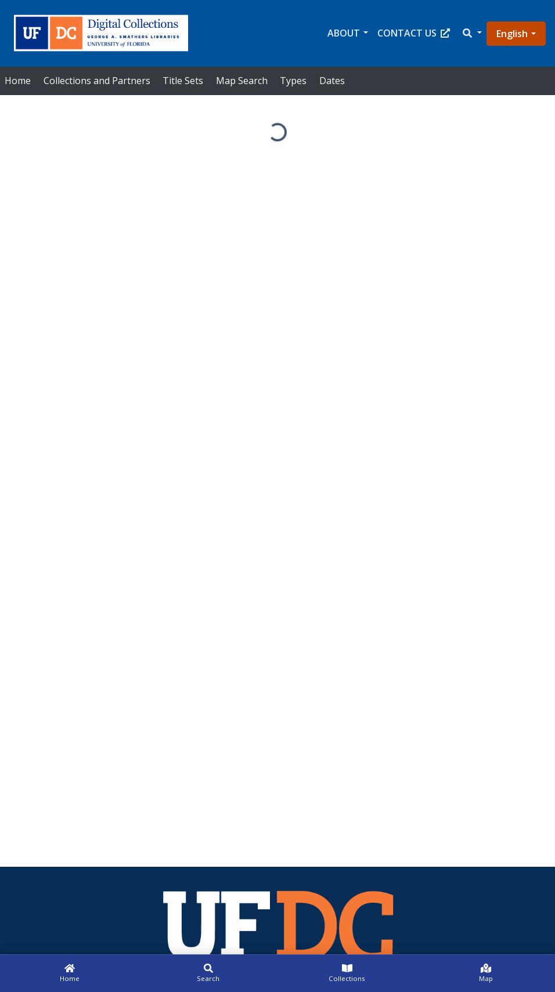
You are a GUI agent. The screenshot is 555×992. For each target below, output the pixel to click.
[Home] (69, 973)
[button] (471, 33)
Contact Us (413, 33)
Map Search (242, 80)
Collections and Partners (97, 80)
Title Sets (183, 80)
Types (293, 80)
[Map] (485, 973)
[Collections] (347, 973)
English (512, 33)
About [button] (343, 33)
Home (18, 80)
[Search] (208, 973)
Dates (332, 80)
